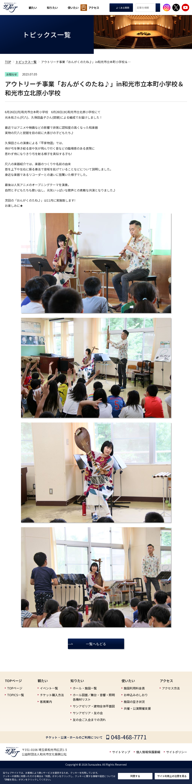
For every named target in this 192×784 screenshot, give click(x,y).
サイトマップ (121, 752)
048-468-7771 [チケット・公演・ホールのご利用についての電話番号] (129, 737)
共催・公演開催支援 (137, 708)
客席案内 (46, 701)
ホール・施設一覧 (85, 688)
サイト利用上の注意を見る (172, 776)
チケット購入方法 (52, 695)
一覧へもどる (96, 643)
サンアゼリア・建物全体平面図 (94, 706)
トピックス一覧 (26, 61)
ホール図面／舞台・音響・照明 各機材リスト (94, 697)
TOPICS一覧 (15, 695)
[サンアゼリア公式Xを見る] (176, 7)
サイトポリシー (176, 752)
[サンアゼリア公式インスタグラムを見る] (166, 7)
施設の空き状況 (134, 701)
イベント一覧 (49, 688)
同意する (135, 776)
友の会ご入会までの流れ (89, 719)
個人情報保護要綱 (148, 752)
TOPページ (14, 688)
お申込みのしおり (136, 695)
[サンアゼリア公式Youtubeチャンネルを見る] (185, 7)
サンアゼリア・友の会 (88, 713)
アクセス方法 (171, 688)
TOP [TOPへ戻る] (8, 61)
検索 (158, 7)
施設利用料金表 (134, 688)
